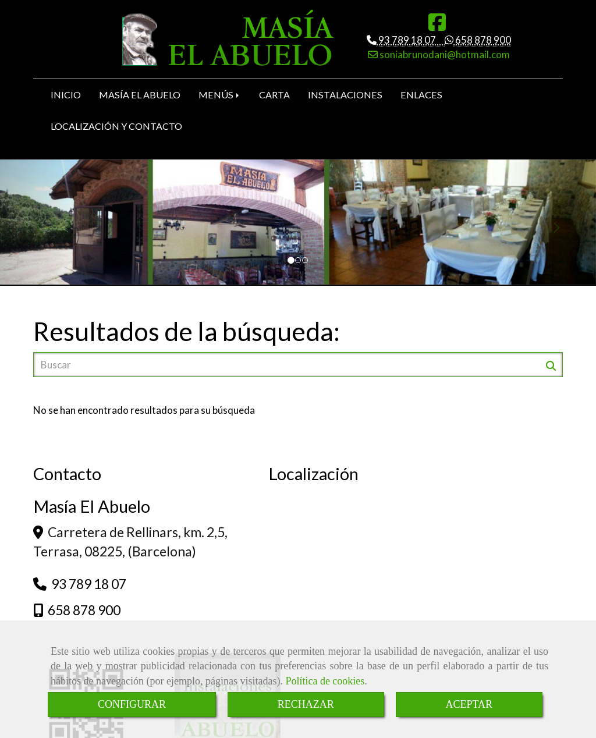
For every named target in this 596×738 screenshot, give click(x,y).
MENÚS (219, 96)
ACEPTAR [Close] (469, 704)
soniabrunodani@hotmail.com (444, 54)
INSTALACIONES (345, 96)
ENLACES (421, 96)
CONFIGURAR (132, 704)
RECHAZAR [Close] (306, 704)
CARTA (274, 96)
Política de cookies (324, 681)
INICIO (66, 96)
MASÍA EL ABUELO (139, 96)
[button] (45, 224)
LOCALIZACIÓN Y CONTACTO (116, 128)
